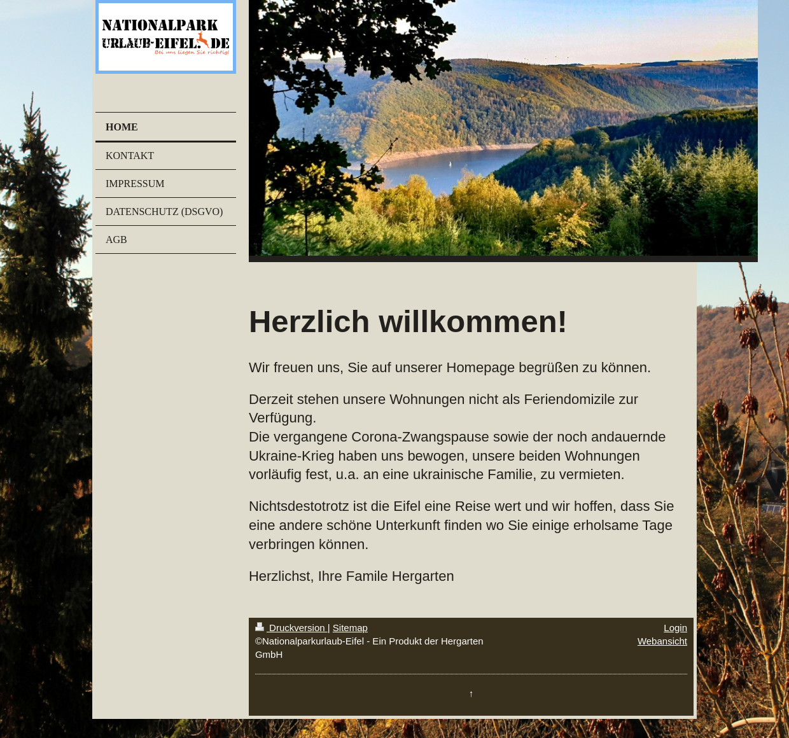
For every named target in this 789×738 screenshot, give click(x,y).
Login (675, 627)
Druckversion (291, 627)
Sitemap (350, 627)
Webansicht (662, 641)
